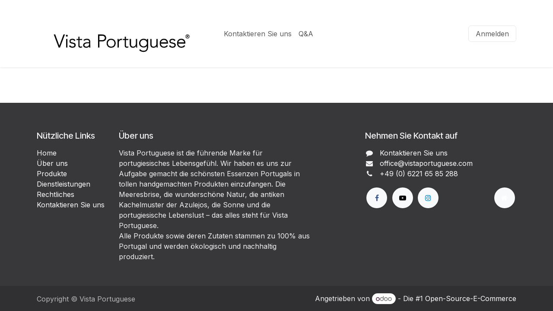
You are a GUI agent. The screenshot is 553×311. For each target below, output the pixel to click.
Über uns (52, 163)
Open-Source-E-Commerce (470, 298)
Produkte (52, 173)
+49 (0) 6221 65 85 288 (419, 173)
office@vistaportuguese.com (426, 163)
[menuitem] (257, 33)
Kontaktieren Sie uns (71, 204)
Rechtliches (55, 194)
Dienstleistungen (63, 184)
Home (47, 153)
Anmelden (492, 33)
